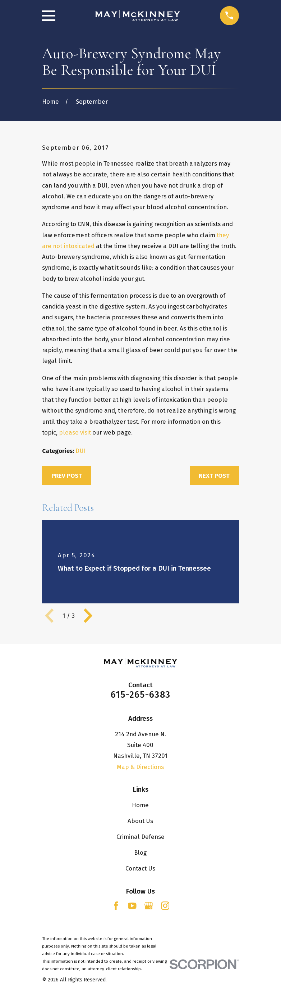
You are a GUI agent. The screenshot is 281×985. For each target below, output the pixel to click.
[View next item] (88, 615)
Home (140, 805)
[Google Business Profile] (148, 905)
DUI (80, 450)
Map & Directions (140, 766)
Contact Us (140, 868)
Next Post (214, 475)
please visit (75, 432)
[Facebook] (116, 905)
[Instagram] (165, 905)
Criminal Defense (140, 836)
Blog (140, 852)
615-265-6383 (140, 694)
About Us (140, 820)
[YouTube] (132, 905)
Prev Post (66, 475)
